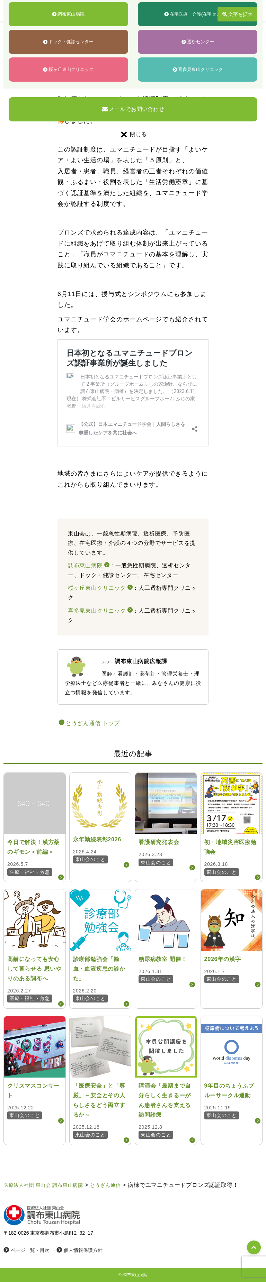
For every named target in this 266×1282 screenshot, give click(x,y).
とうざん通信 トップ (93, 723)
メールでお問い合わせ (133, 109)
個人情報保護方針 (79, 1250)
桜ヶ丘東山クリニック (68, 69)
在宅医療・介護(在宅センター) (197, 14)
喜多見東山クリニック (197, 69)
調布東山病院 (68, 14)
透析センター (197, 41)
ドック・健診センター (68, 41)
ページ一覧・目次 (26, 1250)
